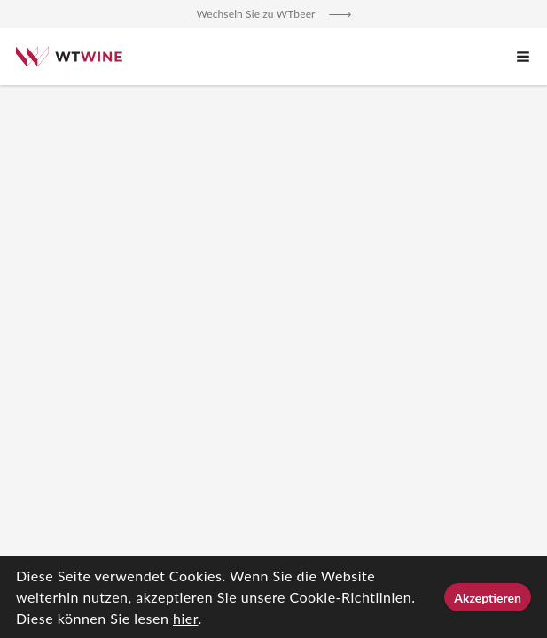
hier (185, 618)
